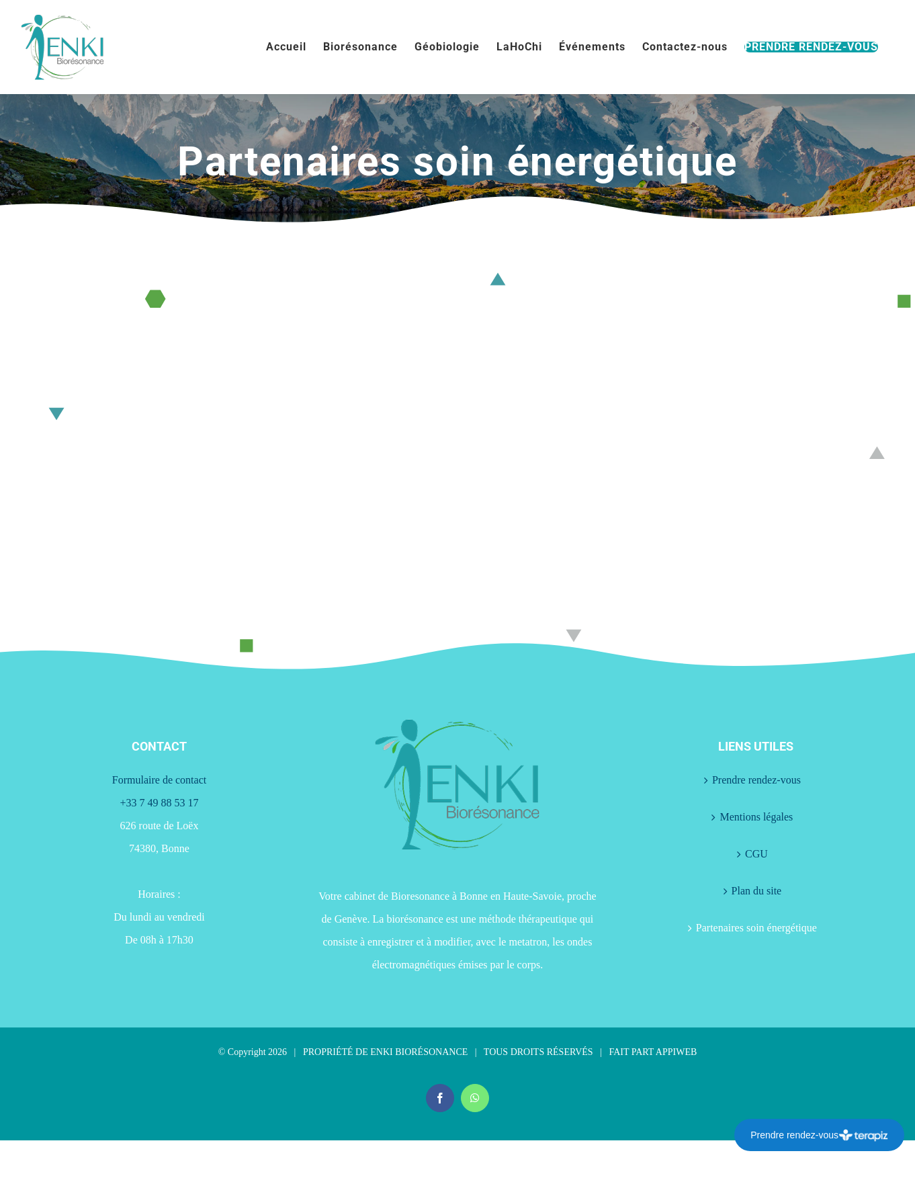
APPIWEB (676, 1052)
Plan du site (757, 890)
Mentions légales (756, 817)
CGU (756, 853)
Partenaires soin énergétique (756, 927)
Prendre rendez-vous (756, 780)
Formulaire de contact (159, 780)
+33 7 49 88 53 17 (159, 802)
